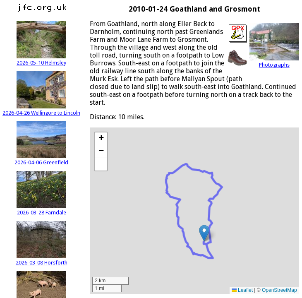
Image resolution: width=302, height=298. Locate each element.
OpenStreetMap (279, 290)
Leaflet (242, 290)
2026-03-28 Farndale (41, 209)
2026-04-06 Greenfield (41, 159)
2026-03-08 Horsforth (41, 259)
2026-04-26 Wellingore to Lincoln (41, 109)
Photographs (274, 61)
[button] (204, 233)
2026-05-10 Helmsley (41, 59)
